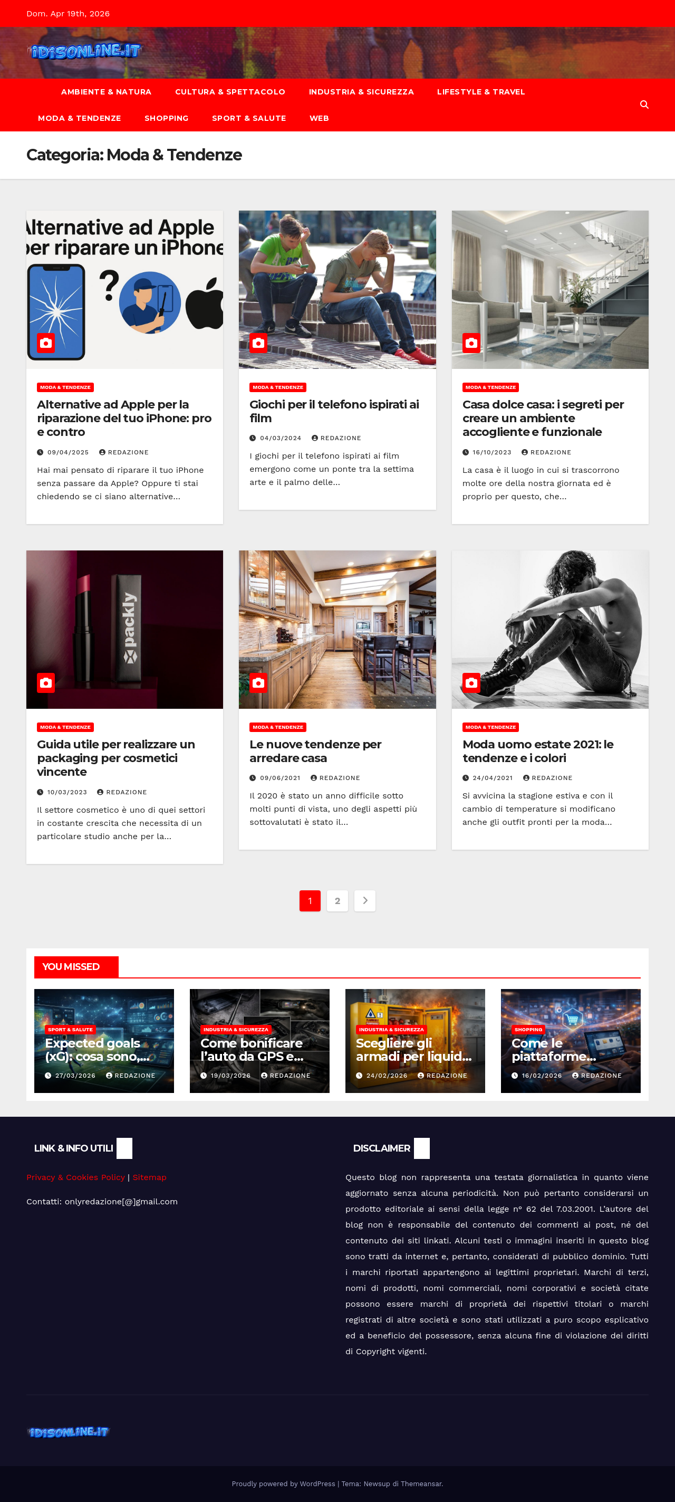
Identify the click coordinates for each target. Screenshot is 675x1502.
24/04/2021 (494, 778)
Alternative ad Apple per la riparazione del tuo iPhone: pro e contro (124, 418)
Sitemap (149, 1177)
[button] (644, 105)
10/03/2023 (68, 792)
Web (320, 118)
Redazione (124, 452)
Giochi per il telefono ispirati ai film (334, 411)
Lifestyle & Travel (481, 92)
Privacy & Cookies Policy (75, 1177)
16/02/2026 (543, 1075)
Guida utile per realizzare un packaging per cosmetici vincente (116, 758)
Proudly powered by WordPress (285, 1484)
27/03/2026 (77, 1075)
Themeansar (421, 1484)
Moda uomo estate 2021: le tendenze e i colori (538, 751)
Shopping (166, 118)
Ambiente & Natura (106, 92)
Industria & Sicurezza (361, 92)
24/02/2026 (388, 1075)
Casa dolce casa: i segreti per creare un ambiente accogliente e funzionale (543, 418)
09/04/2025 (69, 452)
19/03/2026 (232, 1075)
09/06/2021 (281, 778)
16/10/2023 (494, 452)
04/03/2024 (282, 438)
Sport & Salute (249, 118)
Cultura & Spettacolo (230, 92)
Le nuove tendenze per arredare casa (315, 751)
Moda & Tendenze (79, 118)
